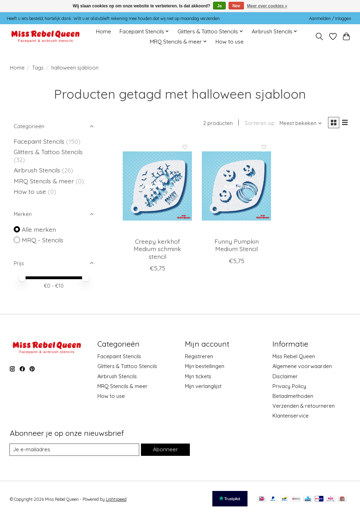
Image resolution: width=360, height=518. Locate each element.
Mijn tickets (198, 376)
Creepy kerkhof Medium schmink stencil (157, 249)
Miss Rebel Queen (293, 356)
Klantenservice (290, 415)
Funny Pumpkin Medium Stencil (236, 246)
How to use (230, 41)
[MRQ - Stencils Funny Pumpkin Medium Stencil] (236, 187)
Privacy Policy (289, 386)
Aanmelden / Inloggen (330, 18)
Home (103, 31)
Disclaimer (285, 376)
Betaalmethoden (292, 396)
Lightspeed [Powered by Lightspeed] (116, 499)
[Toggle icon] (319, 36)
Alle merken (39, 229)
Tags (38, 67)
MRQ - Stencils (42, 240)
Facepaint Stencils (40, 141)
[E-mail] (74, 450)
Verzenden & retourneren (303, 405)
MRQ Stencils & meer (44, 181)
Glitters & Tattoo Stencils (48, 152)
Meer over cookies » (267, 6)
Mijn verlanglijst (203, 386)
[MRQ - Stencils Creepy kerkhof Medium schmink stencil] (157, 187)
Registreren (199, 356)
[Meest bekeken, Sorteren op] (298, 123)
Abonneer (165, 449)
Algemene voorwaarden (302, 366)
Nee (236, 6)
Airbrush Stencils (37, 170)
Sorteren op (258, 123)
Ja (219, 6)
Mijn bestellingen (204, 366)
